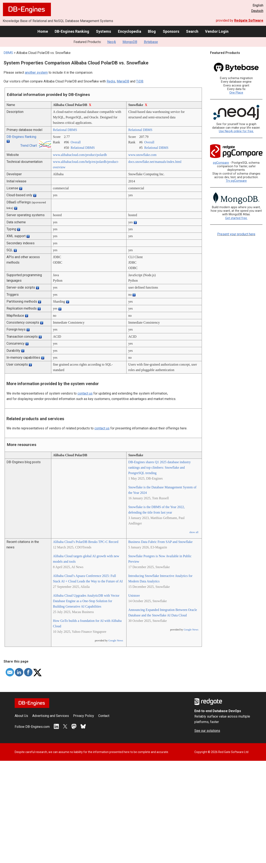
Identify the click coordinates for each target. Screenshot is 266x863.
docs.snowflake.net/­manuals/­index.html (154, 161)
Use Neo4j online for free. (236, 131)
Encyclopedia (129, 31)
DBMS (8, 53)
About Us (21, 716)
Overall (76, 142)
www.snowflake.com (142, 155)
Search (192, 31)
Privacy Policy (83, 716)
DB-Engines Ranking (72, 31)
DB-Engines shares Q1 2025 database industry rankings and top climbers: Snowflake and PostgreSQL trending (159, 467)
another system (36, 73)
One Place (236, 92)
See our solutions (207, 731)
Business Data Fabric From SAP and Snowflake (160, 542)
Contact (103, 716)
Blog (152, 31)
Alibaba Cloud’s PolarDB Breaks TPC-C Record (85, 542)
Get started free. (236, 218)
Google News (115, 640)
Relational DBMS (65, 130)
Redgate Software (248, 20)
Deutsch (257, 11)
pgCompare (221, 163)
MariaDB (123, 81)
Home (42, 31)
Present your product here (236, 234)
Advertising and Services (50, 716)
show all (193, 532)
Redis (111, 81)
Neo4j (111, 42)
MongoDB (130, 42)
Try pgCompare (236, 181)
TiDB (139, 81)
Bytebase (151, 42)
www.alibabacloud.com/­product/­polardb (80, 155)
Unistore (134, 595)
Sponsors (171, 31)
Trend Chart (28, 146)
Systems (103, 31)
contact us (85, 393)
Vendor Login (217, 31)
